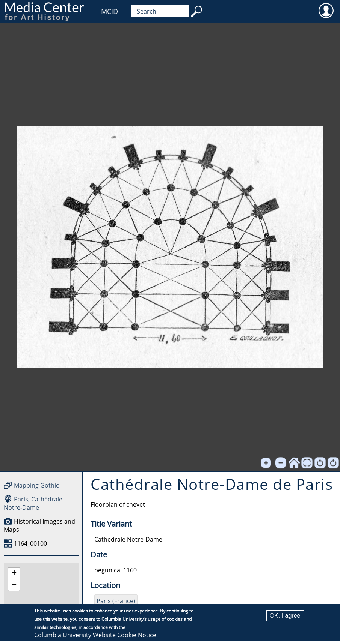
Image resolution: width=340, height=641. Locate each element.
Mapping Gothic (36, 485)
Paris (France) (116, 601)
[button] (14, 573)
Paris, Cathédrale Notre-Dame (33, 503)
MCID (109, 11)
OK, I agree (285, 615)
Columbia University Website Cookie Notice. (96, 635)
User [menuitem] (326, 10)
